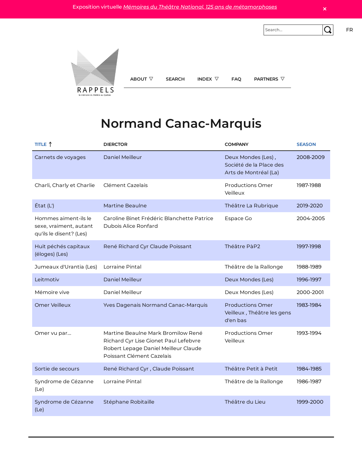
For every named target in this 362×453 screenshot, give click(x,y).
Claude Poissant (171, 246)
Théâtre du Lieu (245, 402)
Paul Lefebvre (183, 341)
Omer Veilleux (53, 305)
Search (175, 79)
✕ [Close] (325, 9)
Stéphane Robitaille (128, 402)
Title (40, 144)
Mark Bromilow (168, 333)
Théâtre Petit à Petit (251, 369)
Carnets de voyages (60, 157)
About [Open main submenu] (139, 79)
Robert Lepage (122, 348)
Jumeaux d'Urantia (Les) (66, 267)
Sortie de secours (57, 369)
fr (349, 30)
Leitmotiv (47, 280)
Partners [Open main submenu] (267, 79)
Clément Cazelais (125, 185)
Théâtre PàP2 (242, 246)
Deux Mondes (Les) (249, 157)
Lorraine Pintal (122, 267)
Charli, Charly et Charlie (65, 185)
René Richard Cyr (126, 246)
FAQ (236, 79)
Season (306, 144)
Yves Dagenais (122, 305)
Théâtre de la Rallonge (254, 267)
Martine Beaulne (125, 206)
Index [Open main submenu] (205, 79)
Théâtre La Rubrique (251, 206)
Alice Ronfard (140, 226)
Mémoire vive (52, 292)
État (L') (44, 206)
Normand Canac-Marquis (175, 305)
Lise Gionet (149, 341)
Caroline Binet (121, 218)
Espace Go (238, 218)
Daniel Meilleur (122, 157)
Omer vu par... (53, 333)
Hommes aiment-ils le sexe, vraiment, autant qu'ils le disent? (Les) (64, 226)
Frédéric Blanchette (167, 218)
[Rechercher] (293, 30)
